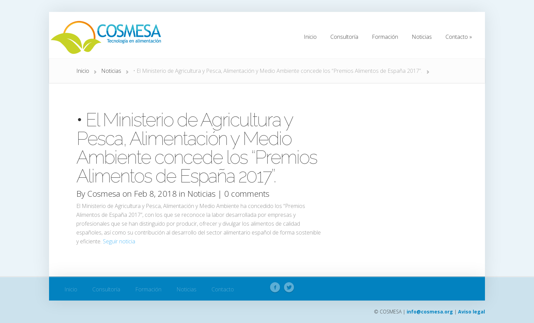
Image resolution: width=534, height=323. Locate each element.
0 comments (246, 193)
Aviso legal (471, 311)
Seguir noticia (119, 241)
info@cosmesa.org (430, 311)
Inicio (82, 71)
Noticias (111, 71)
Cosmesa (103, 193)
